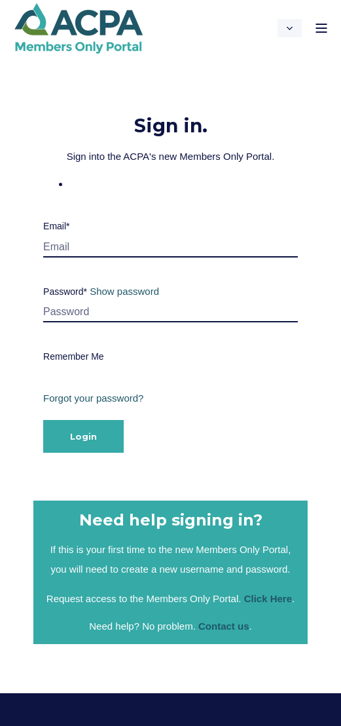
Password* (65, 291)
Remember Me (73, 356)
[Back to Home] (78, 46)
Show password (124, 291)
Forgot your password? (93, 398)
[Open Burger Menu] (321, 28)
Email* (56, 226)
